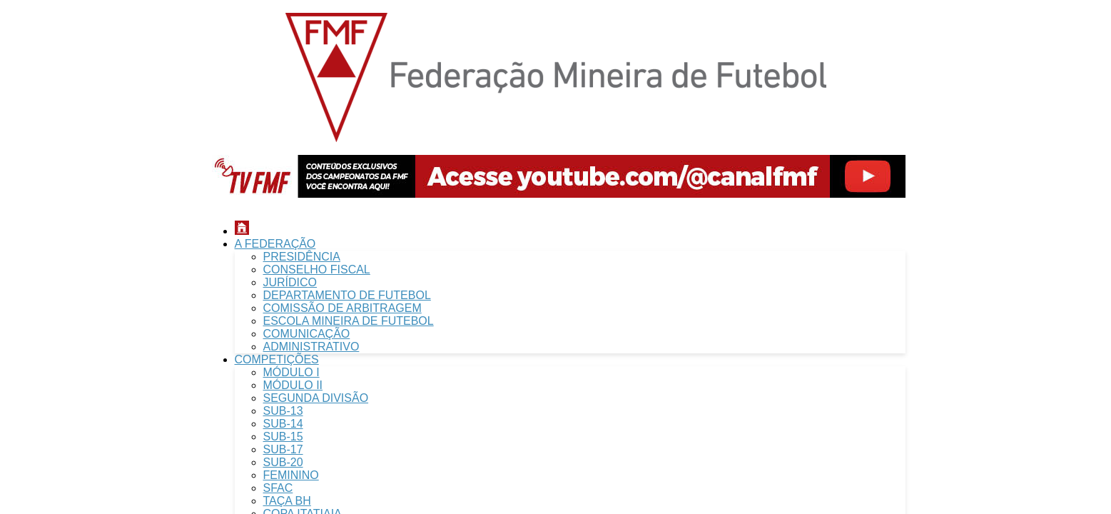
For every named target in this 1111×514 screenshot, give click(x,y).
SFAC (278, 488)
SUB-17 (283, 449)
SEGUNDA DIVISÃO (316, 398)
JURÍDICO (290, 282)
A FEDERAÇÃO (275, 244)
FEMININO (291, 475)
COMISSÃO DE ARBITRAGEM (342, 308)
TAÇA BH (287, 501)
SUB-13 (283, 411)
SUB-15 (283, 436)
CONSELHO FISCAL (316, 269)
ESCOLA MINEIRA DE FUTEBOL (348, 321)
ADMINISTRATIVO (311, 347)
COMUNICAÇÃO (306, 334)
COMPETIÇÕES (277, 359)
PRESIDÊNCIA (301, 257)
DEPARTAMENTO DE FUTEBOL (347, 295)
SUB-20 (283, 462)
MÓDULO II (293, 385)
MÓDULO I (291, 372)
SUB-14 (283, 424)
